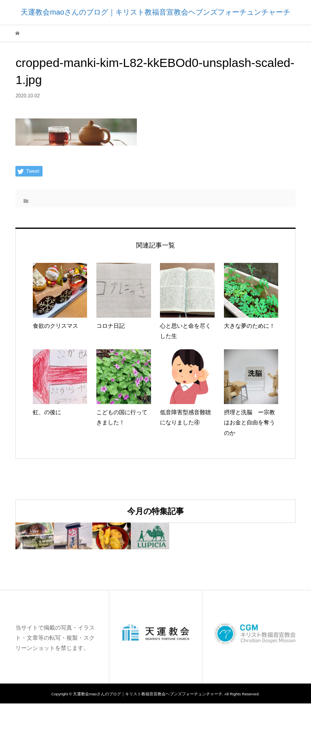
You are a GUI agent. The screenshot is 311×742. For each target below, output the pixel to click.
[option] (62, 555)
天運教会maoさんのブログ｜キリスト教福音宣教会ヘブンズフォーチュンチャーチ (155, 12)
